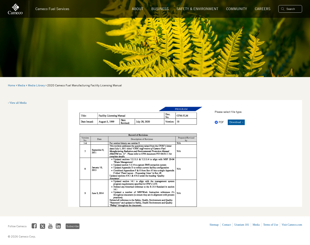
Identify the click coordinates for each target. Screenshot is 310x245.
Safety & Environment (197, 9)
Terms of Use (270, 224)
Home (11, 85)
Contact (226, 224)
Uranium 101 (241, 224)
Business (160, 9)
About (137, 9)
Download (235, 122)
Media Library (36, 85)
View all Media (17, 102)
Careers (262, 9)
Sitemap (214, 224)
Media (21, 85)
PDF (220, 122)
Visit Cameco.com (292, 224)
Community (236, 9)
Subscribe (72, 226)
